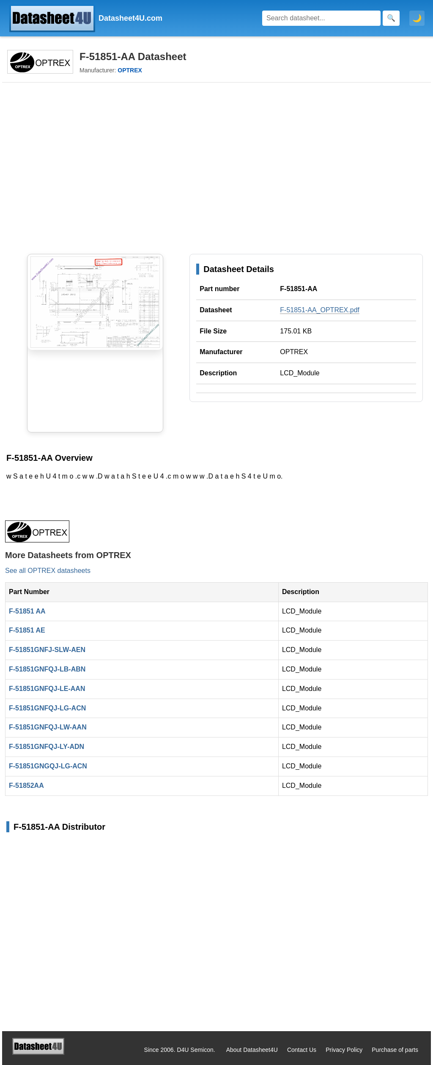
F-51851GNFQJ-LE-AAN (47, 688)
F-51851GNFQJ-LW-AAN (48, 727)
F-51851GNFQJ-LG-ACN (47, 708)
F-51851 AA (27, 611)
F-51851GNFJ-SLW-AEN (47, 649)
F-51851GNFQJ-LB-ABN (47, 669)
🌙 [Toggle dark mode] (417, 18)
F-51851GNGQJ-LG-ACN (48, 766)
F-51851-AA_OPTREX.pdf (319, 310)
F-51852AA (26, 785)
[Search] (321, 18)
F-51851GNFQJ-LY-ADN (46, 746)
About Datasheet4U (252, 1049)
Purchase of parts (395, 1049)
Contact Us (301, 1049)
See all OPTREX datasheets (47, 570)
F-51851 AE (27, 630)
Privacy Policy (344, 1049)
